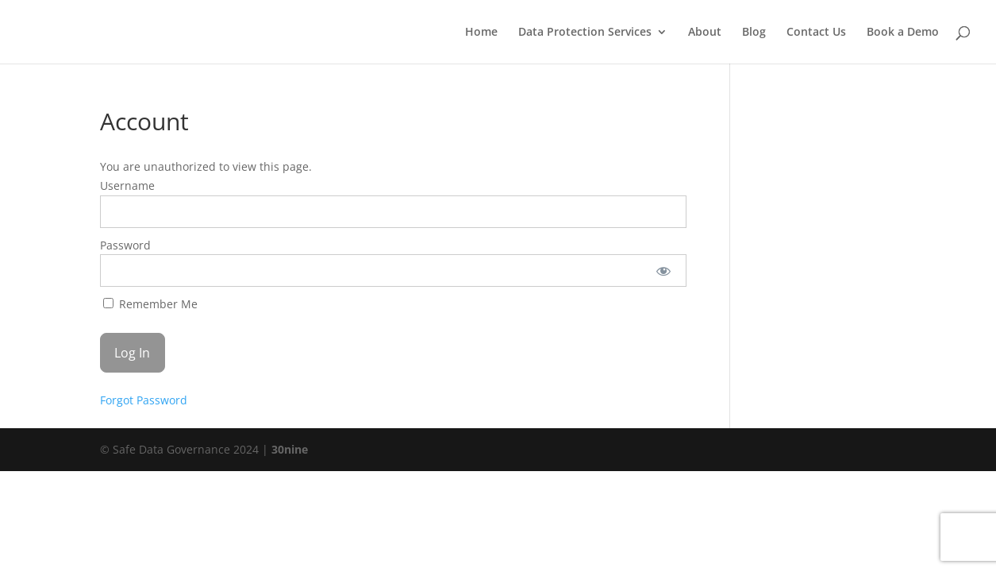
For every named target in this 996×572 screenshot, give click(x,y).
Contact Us (816, 32)
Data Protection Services (585, 32)
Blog (754, 32)
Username (127, 185)
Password (125, 245)
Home (481, 32)
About (704, 32)
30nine (289, 449)
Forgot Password (143, 400)
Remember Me (150, 303)
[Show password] (663, 270)
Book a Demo (903, 32)
